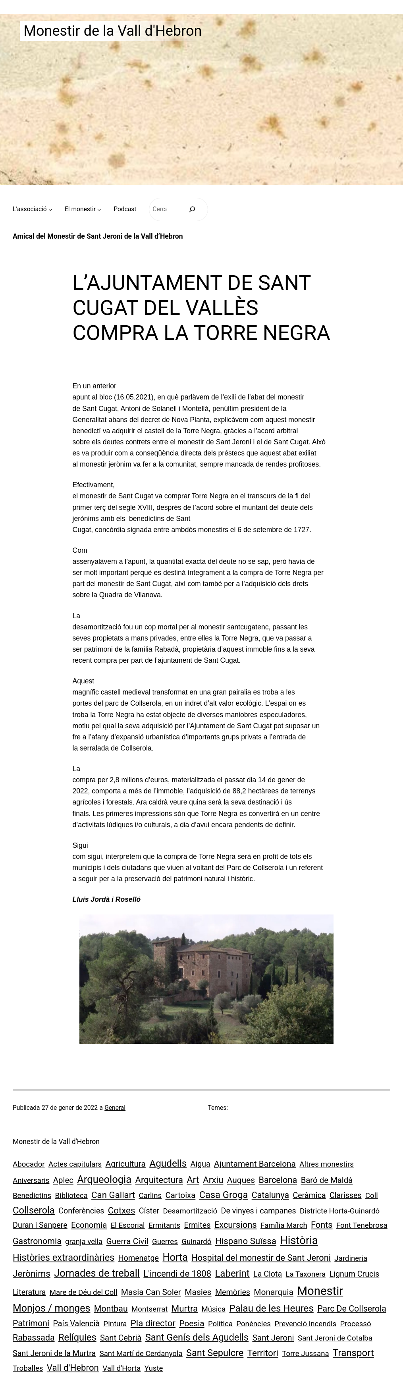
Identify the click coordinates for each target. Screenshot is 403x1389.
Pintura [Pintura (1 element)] (115, 1324)
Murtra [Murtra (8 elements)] (185, 1308)
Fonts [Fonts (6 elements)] (321, 1225)
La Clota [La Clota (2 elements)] (267, 1274)
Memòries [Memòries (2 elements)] (232, 1292)
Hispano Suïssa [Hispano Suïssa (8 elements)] (245, 1241)
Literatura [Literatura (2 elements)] (29, 1292)
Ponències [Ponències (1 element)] (253, 1324)
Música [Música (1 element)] (213, 1309)
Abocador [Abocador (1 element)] (29, 1164)
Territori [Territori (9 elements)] (262, 1353)
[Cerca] (192, 209)
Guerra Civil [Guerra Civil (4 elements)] (127, 1241)
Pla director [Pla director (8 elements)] (153, 1323)
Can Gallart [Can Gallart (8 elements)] (113, 1195)
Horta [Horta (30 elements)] (175, 1257)
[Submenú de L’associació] (50, 209)
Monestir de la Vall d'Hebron (113, 31)
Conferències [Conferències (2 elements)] (81, 1210)
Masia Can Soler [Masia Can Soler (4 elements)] (151, 1292)
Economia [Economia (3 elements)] (89, 1225)
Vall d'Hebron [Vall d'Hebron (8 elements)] (73, 1367)
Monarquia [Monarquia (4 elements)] (273, 1292)
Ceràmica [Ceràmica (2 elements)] (309, 1195)
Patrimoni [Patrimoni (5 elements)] (31, 1323)
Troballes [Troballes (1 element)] (28, 1368)
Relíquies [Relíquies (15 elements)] (77, 1337)
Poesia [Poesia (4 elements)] (191, 1323)
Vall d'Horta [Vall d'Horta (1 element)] (121, 1368)
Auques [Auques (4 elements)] (241, 1180)
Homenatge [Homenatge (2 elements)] (138, 1258)
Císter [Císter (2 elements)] (149, 1210)
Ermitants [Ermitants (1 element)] (164, 1225)
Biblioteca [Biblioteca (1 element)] (71, 1195)
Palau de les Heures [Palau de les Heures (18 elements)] (271, 1308)
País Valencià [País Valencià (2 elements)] (76, 1323)
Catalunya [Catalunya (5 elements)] (270, 1195)
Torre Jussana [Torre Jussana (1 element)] (305, 1353)
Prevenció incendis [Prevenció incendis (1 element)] (305, 1324)
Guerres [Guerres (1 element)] (165, 1241)
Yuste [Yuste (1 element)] (154, 1368)
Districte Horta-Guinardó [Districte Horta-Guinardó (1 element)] (340, 1211)
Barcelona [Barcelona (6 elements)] (277, 1180)
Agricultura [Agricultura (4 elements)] (126, 1164)
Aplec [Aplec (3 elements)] (63, 1180)
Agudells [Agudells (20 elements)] (168, 1163)
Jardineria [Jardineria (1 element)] (350, 1258)
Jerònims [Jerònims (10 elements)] (31, 1273)
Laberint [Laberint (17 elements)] (232, 1273)
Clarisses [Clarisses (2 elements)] (346, 1195)
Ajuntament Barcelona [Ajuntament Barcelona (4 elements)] (255, 1164)
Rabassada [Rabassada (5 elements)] (34, 1338)
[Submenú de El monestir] (99, 209)
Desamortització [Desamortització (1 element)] (190, 1211)
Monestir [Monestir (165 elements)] (320, 1291)
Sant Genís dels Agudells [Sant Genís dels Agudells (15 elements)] (197, 1337)
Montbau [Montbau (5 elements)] (111, 1309)
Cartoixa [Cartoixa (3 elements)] (180, 1195)
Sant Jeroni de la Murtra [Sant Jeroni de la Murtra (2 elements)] (54, 1353)
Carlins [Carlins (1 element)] (150, 1195)
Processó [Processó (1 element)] (355, 1324)
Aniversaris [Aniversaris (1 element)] (31, 1180)
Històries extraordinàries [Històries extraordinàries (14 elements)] (63, 1257)
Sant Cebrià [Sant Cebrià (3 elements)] (120, 1338)
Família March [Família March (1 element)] (283, 1225)
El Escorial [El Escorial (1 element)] (128, 1225)
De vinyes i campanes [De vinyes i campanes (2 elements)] (258, 1210)
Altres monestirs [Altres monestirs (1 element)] (326, 1164)
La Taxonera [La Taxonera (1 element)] (305, 1274)
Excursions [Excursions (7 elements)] (235, 1225)
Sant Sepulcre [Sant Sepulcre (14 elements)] (214, 1352)
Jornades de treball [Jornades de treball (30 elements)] (97, 1273)
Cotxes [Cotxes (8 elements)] (121, 1210)
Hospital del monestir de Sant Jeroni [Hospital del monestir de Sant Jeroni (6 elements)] (261, 1258)
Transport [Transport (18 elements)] (353, 1352)
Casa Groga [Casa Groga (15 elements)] (223, 1194)
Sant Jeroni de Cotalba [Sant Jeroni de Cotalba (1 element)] (335, 1338)
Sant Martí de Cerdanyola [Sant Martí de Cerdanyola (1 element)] (141, 1353)
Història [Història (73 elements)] (299, 1240)
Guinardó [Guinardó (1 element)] (196, 1241)
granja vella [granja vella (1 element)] (83, 1241)
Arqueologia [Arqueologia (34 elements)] (104, 1179)
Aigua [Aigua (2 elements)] (200, 1164)
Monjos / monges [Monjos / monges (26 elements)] (51, 1308)
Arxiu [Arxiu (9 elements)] (213, 1180)
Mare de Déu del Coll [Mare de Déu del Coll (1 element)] (84, 1292)
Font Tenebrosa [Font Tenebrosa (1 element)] (362, 1225)
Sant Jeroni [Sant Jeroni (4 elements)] (273, 1338)
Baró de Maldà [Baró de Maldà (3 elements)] (327, 1180)
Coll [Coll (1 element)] (371, 1195)
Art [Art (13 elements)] (193, 1179)
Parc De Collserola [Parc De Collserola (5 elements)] (351, 1309)
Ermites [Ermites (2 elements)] (197, 1225)
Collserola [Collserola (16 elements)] (34, 1210)
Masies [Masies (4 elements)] (198, 1292)
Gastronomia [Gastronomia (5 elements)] (37, 1241)
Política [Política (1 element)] (220, 1324)
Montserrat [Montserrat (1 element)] (149, 1309)
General (114, 1107)
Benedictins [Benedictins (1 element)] (32, 1195)
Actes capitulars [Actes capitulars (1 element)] (75, 1164)
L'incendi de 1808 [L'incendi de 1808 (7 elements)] (177, 1274)
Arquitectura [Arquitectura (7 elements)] (159, 1180)
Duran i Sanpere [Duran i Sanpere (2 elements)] (40, 1225)
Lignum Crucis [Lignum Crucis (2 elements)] (355, 1274)
